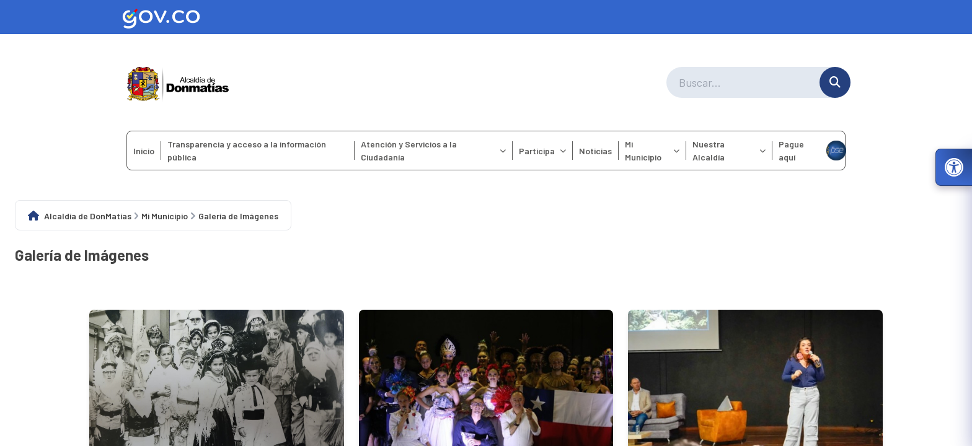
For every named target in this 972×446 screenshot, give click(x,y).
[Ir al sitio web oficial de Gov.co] (486, 17)
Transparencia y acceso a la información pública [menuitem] (246, 150)
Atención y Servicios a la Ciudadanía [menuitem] (433, 150)
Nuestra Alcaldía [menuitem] (729, 150)
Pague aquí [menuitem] (812, 150)
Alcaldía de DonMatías (87, 216)
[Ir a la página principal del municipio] (178, 82)
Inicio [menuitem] (143, 151)
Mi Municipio (164, 216)
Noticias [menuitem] (595, 151)
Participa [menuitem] (542, 151)
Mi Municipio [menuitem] (652, 150)
